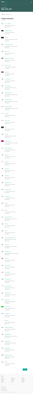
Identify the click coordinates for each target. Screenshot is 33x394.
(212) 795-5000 (7, 337)
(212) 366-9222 (7, 61)
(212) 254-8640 (7, 89)
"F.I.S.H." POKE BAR (8, 23)
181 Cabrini (6, 134)
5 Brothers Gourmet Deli (9, 327)
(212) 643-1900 (7, 296)
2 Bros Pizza (7, 154)
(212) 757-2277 (7, 351)
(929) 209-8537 (7, 358)
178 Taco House (7, 120)
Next (25, 369)
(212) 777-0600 (7, 158)
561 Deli (6, 361)
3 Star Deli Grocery (8, 251)
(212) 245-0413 (7, 330)
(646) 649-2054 (7, 254)
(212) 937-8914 (7, 213)
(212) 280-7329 (7, 47)
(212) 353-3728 (7, 192)
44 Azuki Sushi (7, 299)
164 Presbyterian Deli (8, 99)
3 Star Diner (7, 258)
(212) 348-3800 (7, 247)
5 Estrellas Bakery (8, 334)
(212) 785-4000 (7, 68)
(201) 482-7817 (7, 185)
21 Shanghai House (8, 182)
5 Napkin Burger (7, 341)
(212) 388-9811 (7, 75)
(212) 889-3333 (7, 199)
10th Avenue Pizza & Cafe (9, 58)
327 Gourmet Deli (8, 265)
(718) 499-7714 (7, 54)
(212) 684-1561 (7, 365)
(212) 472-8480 (7, 151)
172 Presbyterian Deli (8, 106)
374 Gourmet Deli (8, 279)
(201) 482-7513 (7, 116)
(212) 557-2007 (7, 316)
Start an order (30, 25)
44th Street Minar (8, 306)
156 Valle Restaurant (8, 92)
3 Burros (6, 223)
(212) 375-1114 (7, 268)
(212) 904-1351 (7, 275)
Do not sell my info (4, 390)
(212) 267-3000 (7, 130)
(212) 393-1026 (7, 123)
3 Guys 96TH (7, 244)
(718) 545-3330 (7, 220)
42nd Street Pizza (8, 292)
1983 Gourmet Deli (8, 141)
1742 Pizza (6, 113)
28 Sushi (6, 203)
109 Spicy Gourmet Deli (9, 44)
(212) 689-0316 (7, 289)
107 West (6, 37)
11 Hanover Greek (8, 65)
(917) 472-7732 (7, 323)
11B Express (7, 72)
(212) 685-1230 (7, 109)
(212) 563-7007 (7, 282)
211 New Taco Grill (8, 189)
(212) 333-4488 (7, 344)
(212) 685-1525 (7, 206)
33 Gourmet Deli (7, 272)
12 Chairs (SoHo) (7, 85)
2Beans (6, 210)
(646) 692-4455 (7, 82)
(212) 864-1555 (7, 40)
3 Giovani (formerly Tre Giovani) (10, 237)
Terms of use (3, 386)
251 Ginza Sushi (7, 196)
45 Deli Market (7, 313)
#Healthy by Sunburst (8, 30)
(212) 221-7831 (7, 227)
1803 (5, 127)
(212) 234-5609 (7, 144)
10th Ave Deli (7, 51)
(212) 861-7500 (7, 261)
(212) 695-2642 (7, 178)
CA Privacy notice (4, 389)
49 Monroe (6, 320)
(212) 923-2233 (7, 137)
